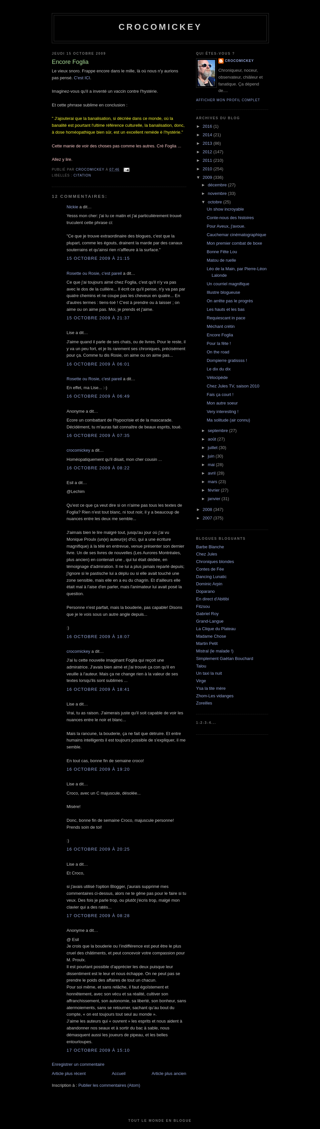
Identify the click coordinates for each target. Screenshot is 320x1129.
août (212, 439)
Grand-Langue (210, 621)
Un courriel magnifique (228, 283)
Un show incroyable (225, 209)
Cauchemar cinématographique (236, 234)
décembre (218, 184)
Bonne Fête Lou (222, 251)
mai (212, 464)
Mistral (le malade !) (214, 651)
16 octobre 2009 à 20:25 (98, 849)
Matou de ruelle (221, 260)
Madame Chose (211, 636)
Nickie (72, 206)
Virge (201, 680)
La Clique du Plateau (216, 628)
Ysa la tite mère (211, 688)
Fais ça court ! (220, 394)
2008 (208, 509)
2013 (208, 143)
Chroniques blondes (215, 561)
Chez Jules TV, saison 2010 (233, 386)
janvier (215, 498)
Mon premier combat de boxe (234, 243)
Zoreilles (204, 703)
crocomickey (160, 27)
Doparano (205, 591)
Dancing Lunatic (211, 576)
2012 (208, 151)
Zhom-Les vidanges (214, 695)
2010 (208, 168)
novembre (218, 193)
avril (212, 473)
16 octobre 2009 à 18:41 (98, 689)
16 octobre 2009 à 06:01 (98, 364)
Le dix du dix (218, 369)
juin (212, 456)
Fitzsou (203, 606)
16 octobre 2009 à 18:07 (98, 636)
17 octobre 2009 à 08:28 (98, 915)
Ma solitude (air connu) (228, 420)
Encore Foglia (220, 334)
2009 (208, 177)
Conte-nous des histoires (230, 217)
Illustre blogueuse (223, 292)
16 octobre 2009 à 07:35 (98, 435)
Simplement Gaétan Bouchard (224, 658)
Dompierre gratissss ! (227, 360)
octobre (215, 201)
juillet (213, 447)
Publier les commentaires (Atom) (109, 1085)
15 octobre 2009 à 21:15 (98, 258)
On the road (218, 351)
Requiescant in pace (226, 317)
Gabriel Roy (207, 613)
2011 (208, 160)
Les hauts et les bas (226, 309)
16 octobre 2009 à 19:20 (98, 769)
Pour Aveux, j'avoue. (226, 226)
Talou (201, 666)
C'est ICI (82, 77)
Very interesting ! (222, 411)
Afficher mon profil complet (228, 100)
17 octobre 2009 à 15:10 (98, 1050)
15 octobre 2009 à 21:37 (98, 317)
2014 (208, 134)
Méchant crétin (220, 326)
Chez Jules (206, 554)
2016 (208, 126)
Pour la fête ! (219, 343)
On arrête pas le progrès (230, 300)
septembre (218, 430)
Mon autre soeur (222, 403)
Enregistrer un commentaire (78, 1064)
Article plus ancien (169, 1073)
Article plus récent (69, 1073)
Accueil (119, 1073)
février (214, 490)
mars (213, 481)
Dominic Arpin (209, 583)
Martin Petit (207, 643)
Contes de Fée (210, 569)
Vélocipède (217, 377)
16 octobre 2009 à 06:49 (98, 396)
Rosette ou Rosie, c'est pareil (94, 273)
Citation (82, 175)
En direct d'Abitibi (212, 598)
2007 (208, 518)
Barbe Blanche (210, 546)
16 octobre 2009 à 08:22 (98, 467)
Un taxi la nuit (209, 673)
